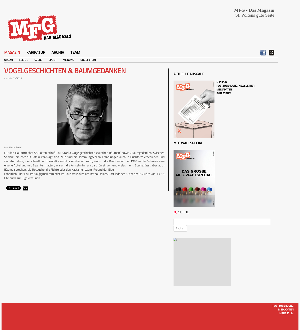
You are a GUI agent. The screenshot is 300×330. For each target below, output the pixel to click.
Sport (52, 60)
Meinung (68, 60)
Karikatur (35, 52)
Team (75, 52)
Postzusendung (282, 306)
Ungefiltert (88, 60)
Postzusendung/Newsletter (235, 86)
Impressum (223, 93)
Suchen (180, 228)
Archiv (57, 52)
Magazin (12, 52)
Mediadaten (224, 89)
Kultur (23, 60)
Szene (38, 60)
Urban (8, 60)
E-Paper (221, 82)
